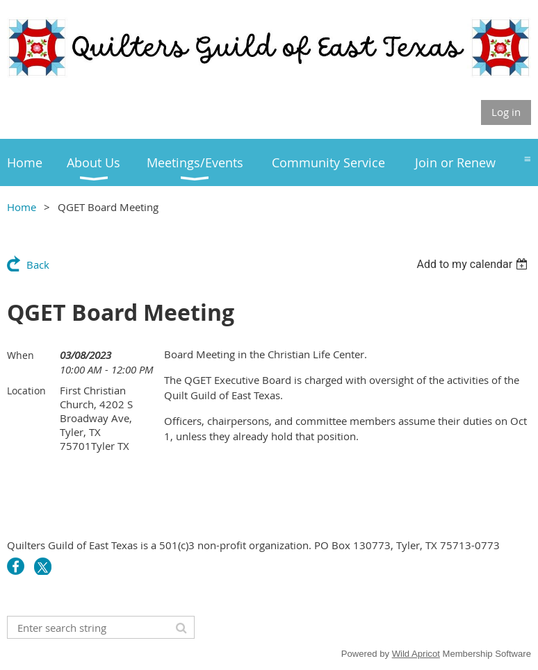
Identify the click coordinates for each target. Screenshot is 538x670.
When (20, 355)
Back (37, 264)
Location (26, 390)
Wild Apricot (416, 653)
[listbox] (473, 264)
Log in (506, 112)
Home (21, 207)
